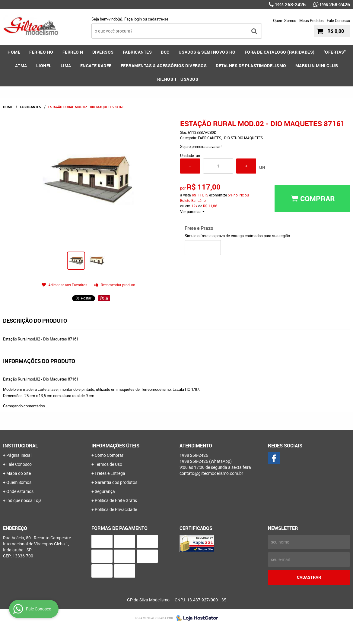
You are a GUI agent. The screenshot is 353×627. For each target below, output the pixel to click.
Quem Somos (284, 20)
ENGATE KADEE (96, 65)
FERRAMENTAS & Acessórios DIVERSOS (164, 65)
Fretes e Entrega (110, 473)
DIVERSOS (103, 52)
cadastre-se (158, 19)
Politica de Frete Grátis (116, 500)
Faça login (133, 19)
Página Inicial (18, 455)
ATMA (21, 65)
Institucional (20, 445)
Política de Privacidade (116, 509)
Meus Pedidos (311, 20)
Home (14, 52)
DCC (165, 52)
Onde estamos (19, 491)
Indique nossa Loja (24, 500)
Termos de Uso (108, 464)
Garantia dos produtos (116, 482)
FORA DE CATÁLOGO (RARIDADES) (280, 52)
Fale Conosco (338, 20)
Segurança (105, 491)
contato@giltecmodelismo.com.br (211, 473)
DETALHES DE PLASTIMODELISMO (251, 65)
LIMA (66, 65)
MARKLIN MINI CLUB (316, 65)
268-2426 (290, 4)
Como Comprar (109, 455)
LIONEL (44, 65)
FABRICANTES (137, 52)
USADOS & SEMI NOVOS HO (207, 52)
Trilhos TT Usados (177, 79)
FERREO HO (41, 52)
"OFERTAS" (335, 52)
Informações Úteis (115, 445)
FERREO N (72, 52)
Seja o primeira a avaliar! (200, 146)
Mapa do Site (18, 473)
